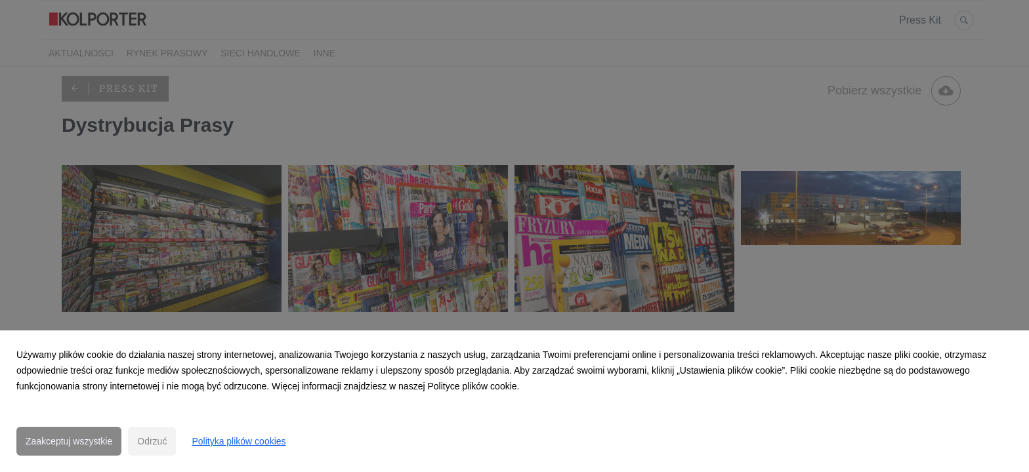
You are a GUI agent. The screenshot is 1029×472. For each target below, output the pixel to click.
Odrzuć (152, 441)
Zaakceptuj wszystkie (69, 441)
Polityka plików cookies (238, 441)
